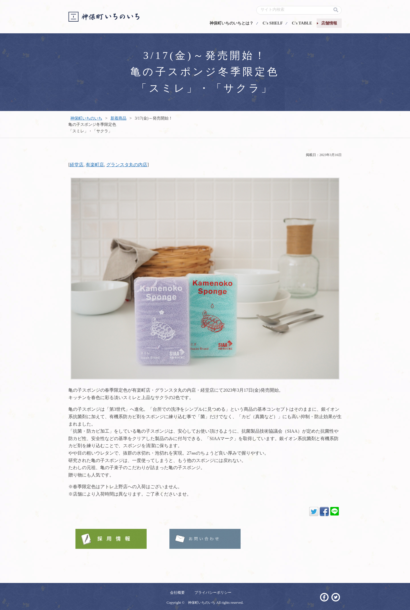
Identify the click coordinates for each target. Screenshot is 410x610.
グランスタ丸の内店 (126, 164)
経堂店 (76, 164)
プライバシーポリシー (212, 592)
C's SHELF (273, 23)
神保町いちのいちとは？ (231, 23)
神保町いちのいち (86, 118)
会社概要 (177, 592)
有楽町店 (95, 164)
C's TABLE (302, 23)
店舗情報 (329, 23)
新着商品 (118, 118)
